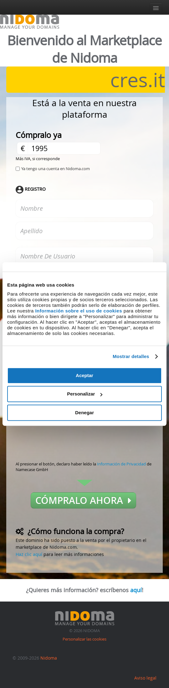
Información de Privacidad (121, 464)
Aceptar (84, 375)
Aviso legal (145, 678)
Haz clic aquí (29, 554)
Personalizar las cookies (84, 639)
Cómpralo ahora (83, 500)
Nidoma (48, 658)
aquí (136, 590)
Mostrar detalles (131, 356)
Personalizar (84, 393)
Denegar (84, 412)
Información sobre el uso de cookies (78, 310)
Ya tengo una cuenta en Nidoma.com (55, 168)
